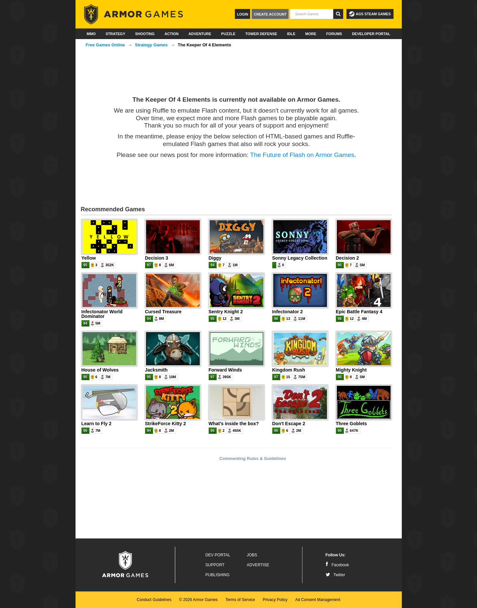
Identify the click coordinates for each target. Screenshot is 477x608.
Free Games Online (105, 44)
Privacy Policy (275, 599)
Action (172, 34)
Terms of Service (240, 599)
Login (242, 14)
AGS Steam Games (370, 14)
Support (215, 565)
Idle (291, 34)
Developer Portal (371, 34)
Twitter (335, 575)
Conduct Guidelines (154, 599)
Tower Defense (261, 34)
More (310, 34)
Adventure (199, 34)
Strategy (115, 34)
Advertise (258, 565)
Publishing (217, 575)
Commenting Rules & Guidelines (252, 458)
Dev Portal (217, 555)
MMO (91, 34)
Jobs (252, 555)
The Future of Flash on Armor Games (302, 154)
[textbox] (311, 14)
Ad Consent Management (317, 599)
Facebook (337, 565)
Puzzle (228, 34)
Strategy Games (151, 44)
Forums (334, 34)
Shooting (145, 34)
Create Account (270, 14)
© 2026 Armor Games (198, 599)
